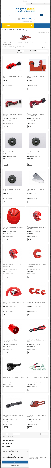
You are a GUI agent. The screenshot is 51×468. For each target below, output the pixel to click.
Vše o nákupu (7, 444)
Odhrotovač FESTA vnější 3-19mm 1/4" (13, 378)
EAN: (4, 85)
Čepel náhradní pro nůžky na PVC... (35, 190)
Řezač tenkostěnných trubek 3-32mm (12, 77)
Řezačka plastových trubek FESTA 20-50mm (13, 303)
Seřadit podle (33, 50)
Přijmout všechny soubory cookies (15, 462)
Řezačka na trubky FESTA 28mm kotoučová (36, 265)
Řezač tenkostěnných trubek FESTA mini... (35, 77)
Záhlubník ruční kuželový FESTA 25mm (36, 340)
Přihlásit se (26, 1)
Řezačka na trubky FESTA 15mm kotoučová (13, 265)
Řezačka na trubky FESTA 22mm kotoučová (36, 227)
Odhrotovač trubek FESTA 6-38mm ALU (11, 340)
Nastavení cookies (15, 465)
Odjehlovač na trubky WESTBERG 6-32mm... (13, 227)
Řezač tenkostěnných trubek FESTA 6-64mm (35, 114)
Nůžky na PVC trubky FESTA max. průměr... (37, 416)
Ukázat (18, 50)
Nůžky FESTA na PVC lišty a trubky (37, 377)
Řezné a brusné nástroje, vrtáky (36, 30)
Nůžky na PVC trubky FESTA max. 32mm (13, 416)
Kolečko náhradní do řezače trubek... (11, 152)
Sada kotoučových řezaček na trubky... (36, 303)
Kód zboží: (5, 83)
